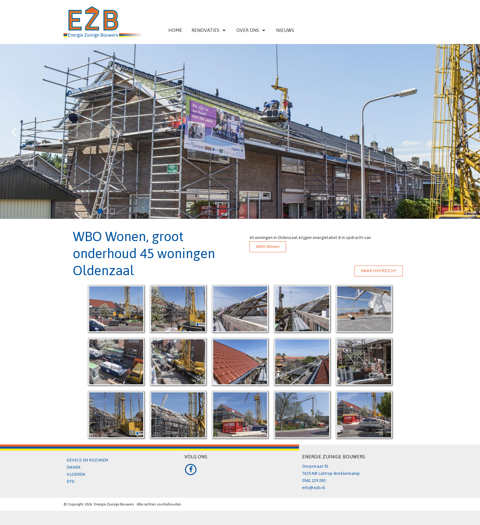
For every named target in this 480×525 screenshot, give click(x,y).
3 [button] (111, 210)
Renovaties (209, 30)
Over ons (251, 30)
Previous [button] (14, 127)
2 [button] (105, 210)
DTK (70, 481)
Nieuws (285, 30)
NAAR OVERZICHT (378, 271)
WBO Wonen (268, 246)
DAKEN (73, 467)
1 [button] (99, 210)
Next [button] (466, 127)
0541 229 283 (314, 480)
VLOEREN (76, 474)
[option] (240, 131)
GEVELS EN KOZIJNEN (87, 460)
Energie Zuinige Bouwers (114, 504)
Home (175, 30)
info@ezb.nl (313, 487)
